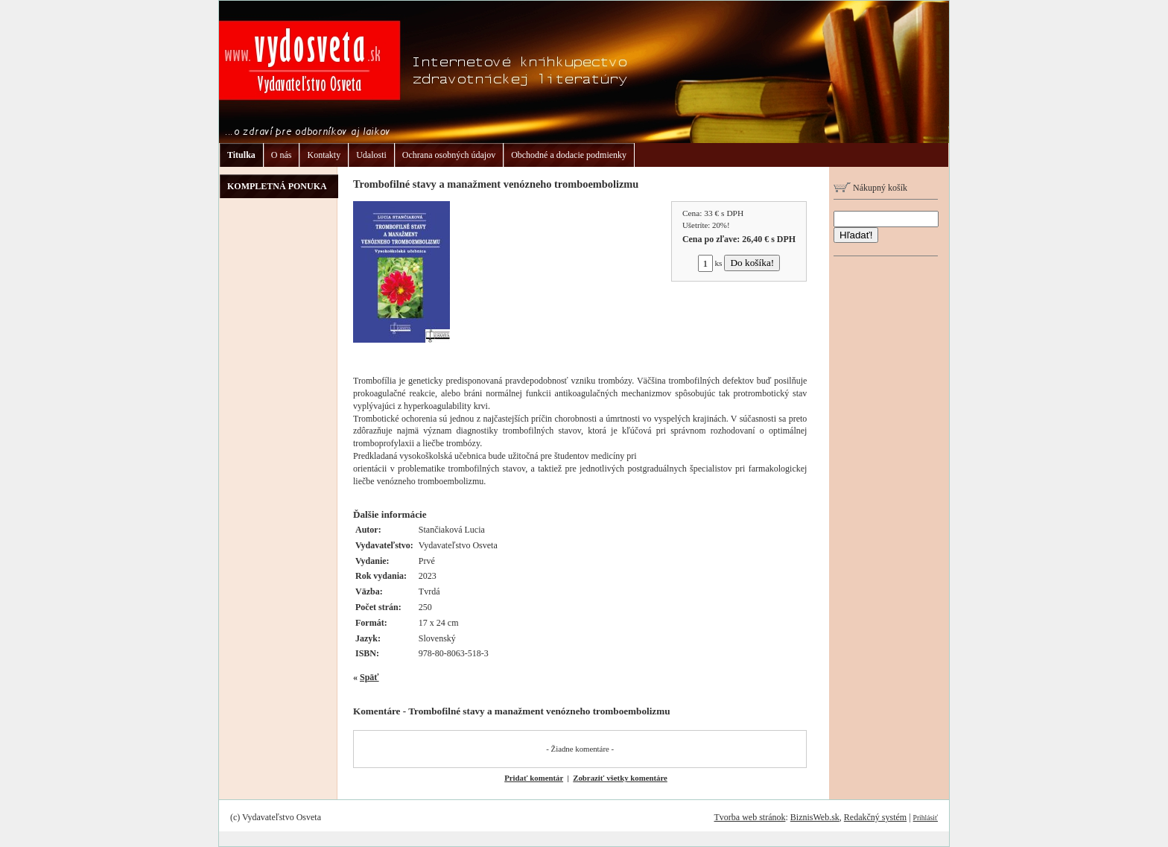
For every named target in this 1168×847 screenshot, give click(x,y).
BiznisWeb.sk (815, 817)
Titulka (241, 155)
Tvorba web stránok (749, 817)
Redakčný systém (875, 817)
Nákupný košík (870, 188)
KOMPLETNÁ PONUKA (277, 186)
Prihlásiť (925, 817)
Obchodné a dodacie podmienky (568, 155)
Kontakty (323, 155)
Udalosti (371, 155)
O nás (281, 155)
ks (710, 262)
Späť (369, 677)
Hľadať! (856, 235)
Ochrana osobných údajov (448, 155)
